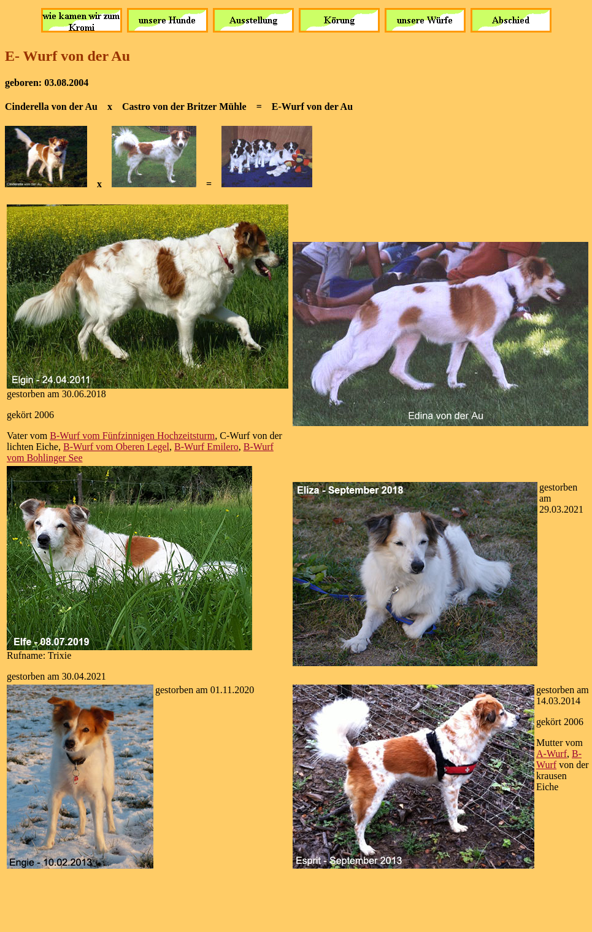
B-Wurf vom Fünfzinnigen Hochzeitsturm (132, 435)
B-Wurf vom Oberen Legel (116, 446)
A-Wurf (551, 753)
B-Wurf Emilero (206, 446)
